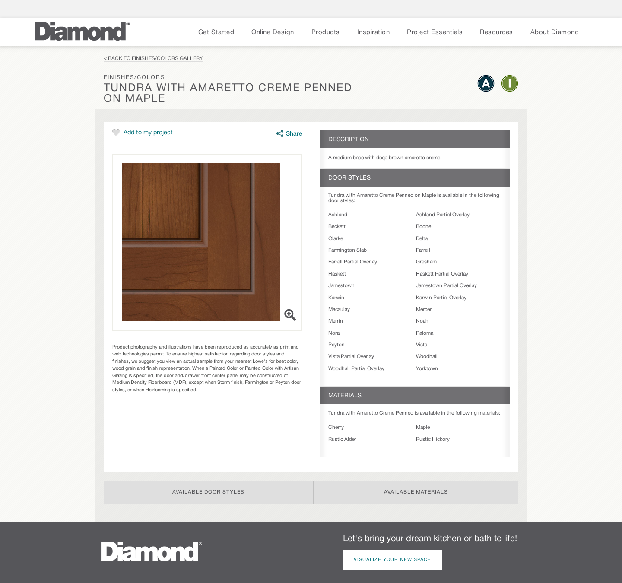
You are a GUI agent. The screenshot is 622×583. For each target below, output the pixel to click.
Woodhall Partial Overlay (356, 368)
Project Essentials (435, 32)
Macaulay (339, 309)
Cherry (336, 427)
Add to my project (148, 133)
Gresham (426, 262)
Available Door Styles (208, 492)
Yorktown (427, 368)
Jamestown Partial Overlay (446, 285)
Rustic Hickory (433, 439)
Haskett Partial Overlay (442, 274)
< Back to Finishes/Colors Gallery (153, 58)
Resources (496, 32)
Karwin (336, 297)
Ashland (337, 214)
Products (325, 32)
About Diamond (554, 32)
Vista (421, 344)
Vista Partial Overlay (351, 356)
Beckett (337, 226)
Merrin (335, 321)
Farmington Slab (347, 250)
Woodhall (427, 356)
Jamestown (341, 285)
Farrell (423, 250)
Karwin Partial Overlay (441, 297)
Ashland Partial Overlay (443, 214)
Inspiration (373, 32)
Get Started (216, 32)
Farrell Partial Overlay (352, 262)
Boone (423, 226)
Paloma (424, 333)
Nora (334, 333)
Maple (423, 427)
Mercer (424, 309)
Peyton (336, 344)
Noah (422, 321)
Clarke (335, 238)
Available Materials (416, 492)
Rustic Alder (342, 439)
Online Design (272, 32)
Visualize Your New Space (392, 560)
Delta (422, 238)
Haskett (337, 274)
